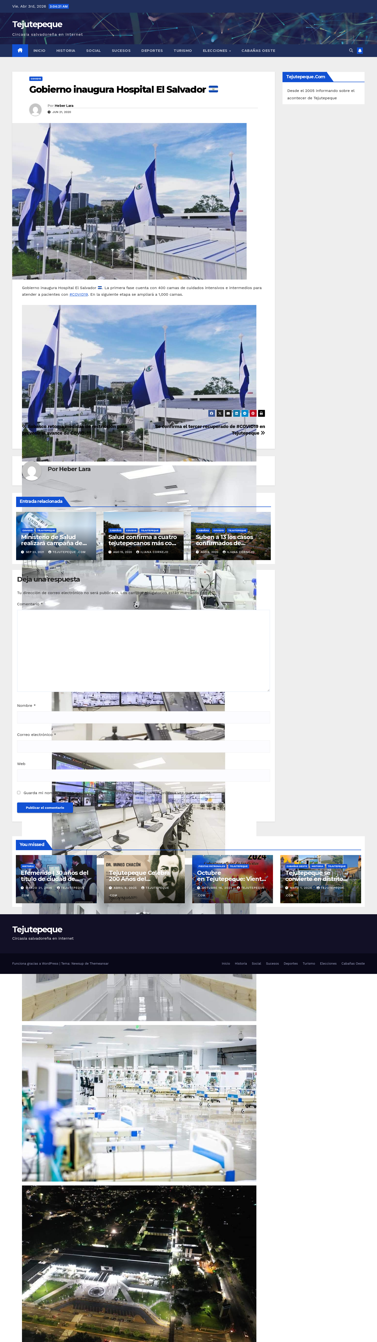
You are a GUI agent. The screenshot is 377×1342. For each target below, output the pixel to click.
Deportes (152, 50)
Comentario (30, 604)
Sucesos (121, 50)
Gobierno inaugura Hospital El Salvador (123, 89)
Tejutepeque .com (67, 552)
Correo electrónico (36, 734)
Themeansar (99, 963)
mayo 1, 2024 (301, 888)
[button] (351, 50)
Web (21, 763)
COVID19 (36, 78)
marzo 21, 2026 (39, 888)
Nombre (26, 705)
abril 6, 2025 (126, 888)
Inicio (39, 50)
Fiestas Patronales (212, 866)
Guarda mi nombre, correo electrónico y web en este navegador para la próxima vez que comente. (117, 792)
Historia (65, 50)
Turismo (183, 50)
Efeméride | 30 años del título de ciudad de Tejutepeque (54, 879)
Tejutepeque (37, 24)
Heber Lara (64, 105)
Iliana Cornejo (152, 552)
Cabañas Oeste (258, 50)
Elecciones (216, 50)
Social (93, 50)
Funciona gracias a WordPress (35, 963)
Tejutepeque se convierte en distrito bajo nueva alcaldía (314, 879)
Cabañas (116, 530)
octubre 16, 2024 (217, 888)
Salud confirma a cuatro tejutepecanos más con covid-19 (142, 543)
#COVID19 (79, 294)
